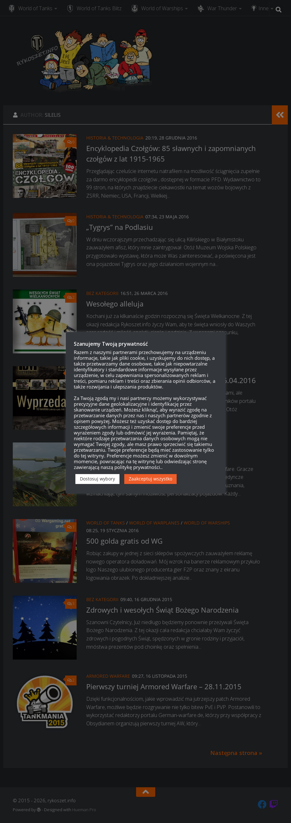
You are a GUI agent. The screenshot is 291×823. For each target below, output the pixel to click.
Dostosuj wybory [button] (97, 479)
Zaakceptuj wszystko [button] (150, 479)
